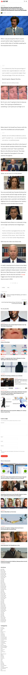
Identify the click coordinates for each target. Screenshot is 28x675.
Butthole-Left (3, 631)
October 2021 (3, 621)
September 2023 (3, 597)
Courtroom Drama (4, 639)
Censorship (3, 633)
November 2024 (3, 587)
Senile (8, 287)
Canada (2, 632)
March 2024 (3, 592)
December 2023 (3, 595)
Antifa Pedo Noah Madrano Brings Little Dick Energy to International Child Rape (11, 303)
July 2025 (2, 578)
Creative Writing (3, 641)
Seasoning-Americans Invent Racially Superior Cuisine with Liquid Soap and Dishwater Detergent (14, 495)
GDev (2, 648)
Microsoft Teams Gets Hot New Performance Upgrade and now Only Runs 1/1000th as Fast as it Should (13, 477)
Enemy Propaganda (4, 646)
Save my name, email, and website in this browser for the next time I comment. (13, 452)
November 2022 (3, 608)
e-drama (2, 644)
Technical (2, 666)
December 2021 (3, 619)
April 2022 (2, 615)
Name (2, 436)
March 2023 (3, 603)
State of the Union (5, 342)
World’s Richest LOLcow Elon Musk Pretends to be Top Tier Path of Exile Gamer (13, 325)
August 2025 (3, 577)
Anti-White (2, 492)
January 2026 (3, 572)
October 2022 (3, 609)
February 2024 (3, 593)
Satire (2, 661)
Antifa (2, 629)
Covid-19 (2, 640)
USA (1, 669)
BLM (1, 630)
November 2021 (3, 620)
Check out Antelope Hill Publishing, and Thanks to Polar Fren (16, 295)
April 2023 (2, 602)
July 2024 (2, 590)
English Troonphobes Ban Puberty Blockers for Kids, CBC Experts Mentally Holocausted (13, 359)
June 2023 (2, 600)
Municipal (2, 655)
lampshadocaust (3, 653)
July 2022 (2, 612)
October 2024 (3, 588)
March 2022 (3, 616)
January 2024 (3, 594)
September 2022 (3, 610)
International (3, 651)
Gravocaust (3, 649)
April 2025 (2, 581)
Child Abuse (3, 634)
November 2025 (3, 574)
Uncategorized (3, 668)
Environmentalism (4, 647)
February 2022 (3, 617)
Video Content (3, 670)
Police (2, 659)
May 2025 (2, 580)
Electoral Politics (4, 390)
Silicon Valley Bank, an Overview (8, 511)
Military (2, 654)
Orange (23, 274)
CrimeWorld (3, 642)
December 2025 (3, 573)
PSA (1, 660)
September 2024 (3, 589)
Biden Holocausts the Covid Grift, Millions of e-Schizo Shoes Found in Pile (13, 411)
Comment (2, 422)
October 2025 (3, 575)
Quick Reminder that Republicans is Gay (10, 545)
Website (2, 445)
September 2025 (3, 576)
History (2, 650)
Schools (2, 662)
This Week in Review (4, 667)
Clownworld (3, 5)
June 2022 (2, 613)
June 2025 (2, 579)
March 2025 (3, 582)
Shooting (2, 663)
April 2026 (2, 569)
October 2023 (3, 596)
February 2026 (3, 571)
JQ (1, 652)
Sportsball (2, 664)
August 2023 (3, 598)
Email (2, 441)
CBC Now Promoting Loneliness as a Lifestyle (11, 375)
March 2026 (3, 570)
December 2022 (3, 607)
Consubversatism (4, 638)
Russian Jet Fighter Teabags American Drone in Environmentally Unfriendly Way (12, 528)
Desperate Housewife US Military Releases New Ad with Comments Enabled (14, 562)
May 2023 (2, 601)
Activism (2, 627)
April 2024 (2, 591)
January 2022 (3, 618)
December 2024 (3, 586)
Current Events (3, 643)
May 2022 (2, 614)
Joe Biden (3, 287)
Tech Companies (3, 665)
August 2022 (3, 611)
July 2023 (2, 599)
